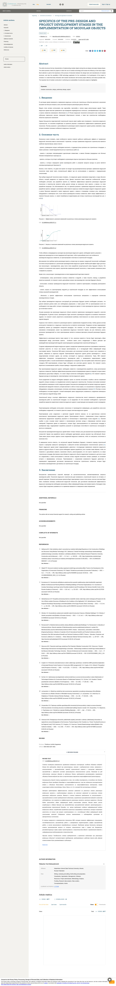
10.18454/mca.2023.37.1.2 (49, 247)
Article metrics (7, 67)
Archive (38, 10)
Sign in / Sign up (106, 4)
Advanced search (105, 10)
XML (43, 50)
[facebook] (90, 51)
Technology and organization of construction (63, 15)
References (6, 49)
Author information (8, 64)
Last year (54, 903)
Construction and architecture (46, 15)
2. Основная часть (8, 33)
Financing (6, 41)
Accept (112, 982)
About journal (7, 10)
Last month (63, 903)
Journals (48, 4)
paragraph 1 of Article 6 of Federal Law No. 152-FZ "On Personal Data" (73, 983)
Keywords (6, 27)
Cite (59, 50)
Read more (45, 843)
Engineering (34, 15)
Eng (38, 4)
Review (7, 59)
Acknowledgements (8, 44)
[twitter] (95, 51)
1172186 (56, 885)
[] (67, 111)
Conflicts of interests (8, 47)
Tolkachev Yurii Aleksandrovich (49, 863)
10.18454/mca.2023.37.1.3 (52, 760)
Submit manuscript (94, 4)
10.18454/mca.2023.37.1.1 (49, 221)
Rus (34, 4)
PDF (51, 50)
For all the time (43, 903)
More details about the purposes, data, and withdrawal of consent (16, 984)
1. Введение (7, 30)
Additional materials (8, 38)
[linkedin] (100, 51)
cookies (46, 983)
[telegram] (97, 51)
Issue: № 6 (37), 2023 (84, 39)
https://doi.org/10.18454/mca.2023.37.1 (61, 36)
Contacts (69, 10)
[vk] (92, 51)
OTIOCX (78, 36)
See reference (45, 562)
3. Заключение (7, 36)
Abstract (6, 24)
